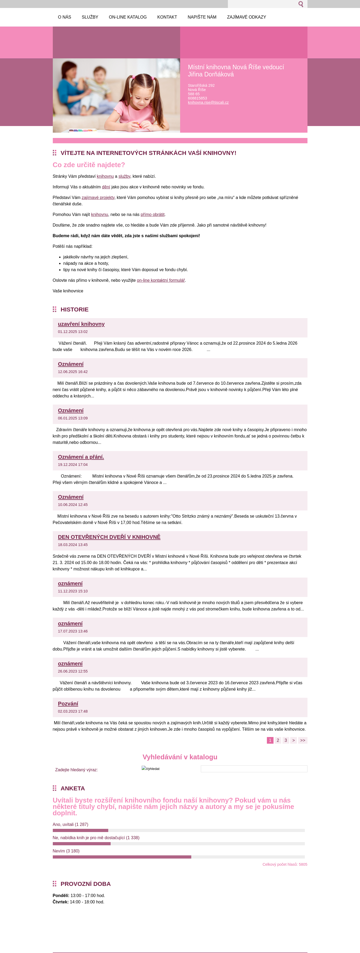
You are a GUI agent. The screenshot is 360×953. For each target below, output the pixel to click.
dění (106, 187)
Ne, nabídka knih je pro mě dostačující (96, 837)
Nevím (66, 851)
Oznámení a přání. (81, 457)
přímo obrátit (152, 214)
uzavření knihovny (81, 324)
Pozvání (68, 704)
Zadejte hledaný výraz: (76, 770)
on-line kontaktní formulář (161, 280)
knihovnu (105, 176)
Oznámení (71, 364)
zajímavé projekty (98, 197)
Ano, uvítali (70, 824)
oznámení (70, 583)
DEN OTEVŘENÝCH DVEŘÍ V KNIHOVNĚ (109, 537)
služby (124, 176)
